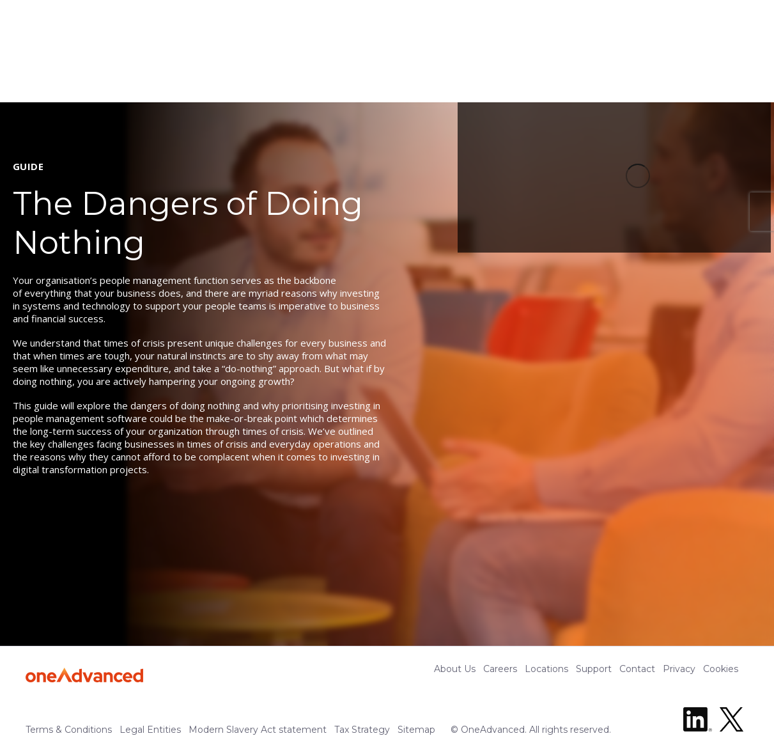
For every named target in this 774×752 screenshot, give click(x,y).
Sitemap (416, 729)
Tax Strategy (362, 729)
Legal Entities (150, 729)
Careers (500, 669)
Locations (546, 669)
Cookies (720, 669)
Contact (637, 669)
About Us (455, 669)
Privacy (679, 669)
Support (594, 669)
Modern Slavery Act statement (258, 729)
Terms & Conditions (69, 729)
